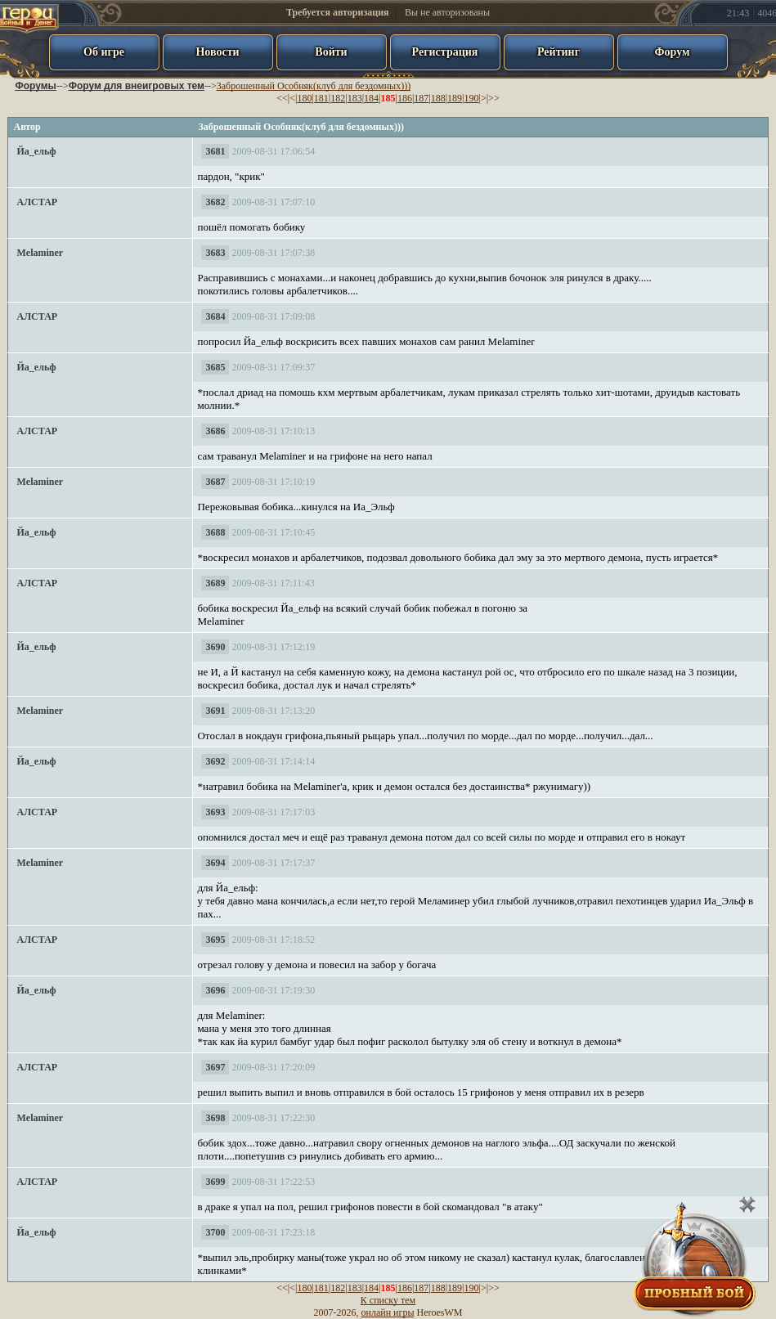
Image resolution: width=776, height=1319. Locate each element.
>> (494, 98)
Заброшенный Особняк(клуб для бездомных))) (313, 86)
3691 (215, 710)
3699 (215, 1181)
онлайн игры (388, 1312)
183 (355, 98)
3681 (215, 151)
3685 (215, 367)
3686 (215, 431)
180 (304, 98)
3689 (215, 583)
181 (321, 98)
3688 (215, 532)
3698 (215, 1118)
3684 (215, 316)
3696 (215, 990)
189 (454, 98)
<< (282, 98)
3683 (215, 252)
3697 (215, 1067)
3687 (215, 481)
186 (404, 98)
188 (438, 98)
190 (471, 98)
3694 (215, 862)
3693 (215, 812)
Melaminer (39, 252)
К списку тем (388, 1300)
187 (421, 98)
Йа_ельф (36, 151)
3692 (215, 761)
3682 (215, 202)
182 (337, 98)
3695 (215, 939)
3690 (215, 647)
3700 (215, 1232)
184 (371, 98)
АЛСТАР (36, 202)
